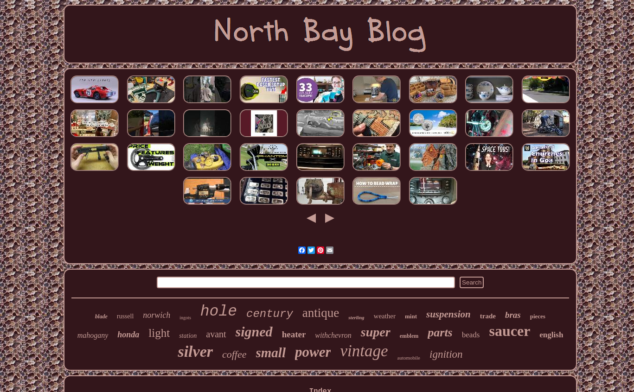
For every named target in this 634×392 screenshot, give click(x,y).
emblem (409, 336)
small (271, 352)
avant (216, 334)
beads (471, 334)
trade (488, 316)
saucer (509, 330)
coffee (234, 354)
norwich (156, 315)
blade (101, 316)
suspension (448, 314)
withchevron (333, 335)
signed (254, 331)
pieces (537, 316)
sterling (356, 317)
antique (320, 313)
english (551, 334)
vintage (364, 351)
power (313, 352)
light (159, 333)
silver (195, 351)
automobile (409, 357)
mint (411, 316)
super (376, 332)
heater (294, 334)
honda (128, 334)
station (188, 335)
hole (218, 311)
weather (385, 316)
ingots (185, 317)
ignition (446, 354)
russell (125, 316)
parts (440, 332)
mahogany (93, 335)
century (269, 314)
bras (513, 315)
